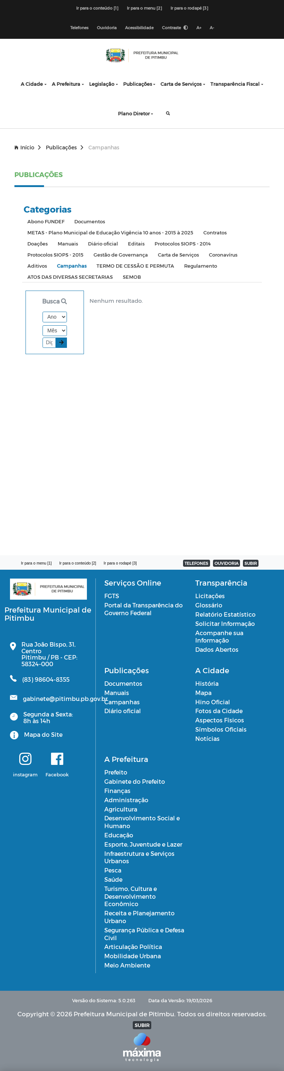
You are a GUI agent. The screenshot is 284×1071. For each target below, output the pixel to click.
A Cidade (32, 84)
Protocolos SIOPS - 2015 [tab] (55, 254)
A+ (198, 27)
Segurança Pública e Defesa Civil (144, 933)
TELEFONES (196, 563)
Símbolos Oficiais (221, 729)
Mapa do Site (43, 734)
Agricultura (120, 809)
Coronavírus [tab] (223, 254)
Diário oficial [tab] (103, 243)
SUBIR (250, 563)
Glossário (208, 605)
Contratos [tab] (215, 232)
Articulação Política (133, 946)
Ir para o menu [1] (36, 563)
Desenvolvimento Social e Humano (142, 821)
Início (27, 147)
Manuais (116, 692)
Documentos (123, 683)
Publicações (137, 84)
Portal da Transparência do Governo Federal (143, 608)
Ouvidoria (106, 27)
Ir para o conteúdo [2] (77, 563)
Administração (126, 799)
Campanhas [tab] (72, 265)
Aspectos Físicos (219, 719)
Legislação (101, 84)
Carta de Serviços (181, 84)
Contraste (175, 27)
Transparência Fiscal (235, 84)
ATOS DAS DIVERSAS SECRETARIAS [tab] (70, 276)
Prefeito (115, 772)
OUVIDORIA (226, 563)
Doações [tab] (37, 243)
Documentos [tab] (89, 221)
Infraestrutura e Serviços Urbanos (139, 857)
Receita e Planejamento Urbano (139, 916)
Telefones (79, 27)
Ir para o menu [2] (144, 8)
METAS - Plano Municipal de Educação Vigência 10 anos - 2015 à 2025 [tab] (110, 232)
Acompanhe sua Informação (219, 636)
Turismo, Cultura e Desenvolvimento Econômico (130, 896)
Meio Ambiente (127, 965)
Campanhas (122, 701)
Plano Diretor (134, 113)
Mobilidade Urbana (132, 955)
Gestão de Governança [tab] (121, 254)
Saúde (113, 879)
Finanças (117, 790)
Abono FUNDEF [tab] (45, 221)
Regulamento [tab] (200, 265)
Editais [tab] (136, 243)
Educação (118, 834)
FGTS (111, 595)
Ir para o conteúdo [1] (97, 8)
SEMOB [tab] (132, 276)
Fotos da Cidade (219, 710)
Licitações (210, 595)
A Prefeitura (66, 84)
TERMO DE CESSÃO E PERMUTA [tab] (135, 265)
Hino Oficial (212, 701)
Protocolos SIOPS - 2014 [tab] (183, 243)
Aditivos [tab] (37, 265)
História (207, 683)
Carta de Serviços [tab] (178, 254)
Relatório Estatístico (225, 614)
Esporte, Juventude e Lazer (143, 844)
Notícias (207, 738)
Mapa (203, 692)
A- (212, 27)
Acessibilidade (139, 27)
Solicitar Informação (225, 623)
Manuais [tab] (68, 243)
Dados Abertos (217, 649)
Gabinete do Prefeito (134, 781)
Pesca (112, 870)
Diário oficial (122, 710)
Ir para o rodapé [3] (189, 8)
